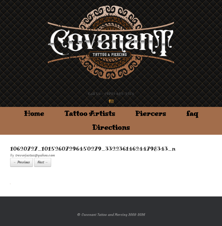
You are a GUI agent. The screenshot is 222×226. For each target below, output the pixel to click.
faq (192, 114)
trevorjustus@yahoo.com (35, 155)
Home (34, 114)
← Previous (21, 162)
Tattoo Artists (89, 114)
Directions (111, 127)
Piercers (150, 114)
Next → (42, 162)
